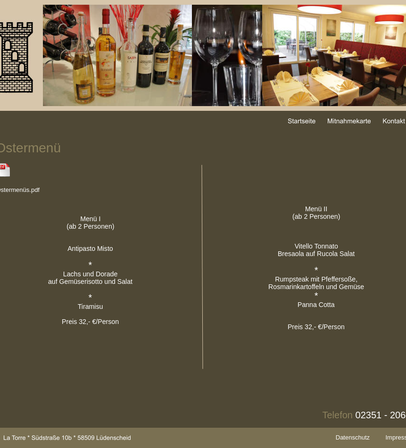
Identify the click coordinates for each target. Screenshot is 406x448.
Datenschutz (353, 437)
